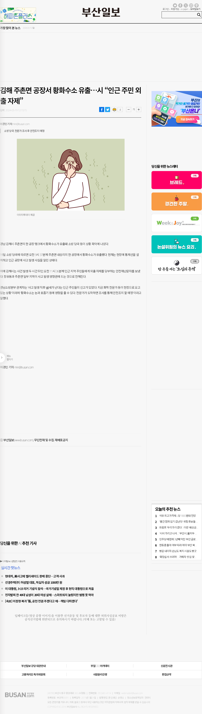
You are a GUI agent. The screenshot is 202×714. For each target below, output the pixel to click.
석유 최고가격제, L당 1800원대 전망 (177, 516)
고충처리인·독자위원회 (33, 674)
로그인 (166, 9)
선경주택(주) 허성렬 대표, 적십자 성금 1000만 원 (33, 582)
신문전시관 (166, 666)
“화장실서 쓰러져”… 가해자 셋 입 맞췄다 (179, 557)
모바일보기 (195, 9)
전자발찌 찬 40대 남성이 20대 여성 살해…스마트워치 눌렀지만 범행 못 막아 (49, 595)
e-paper (184, 9)
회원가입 (175, 9)
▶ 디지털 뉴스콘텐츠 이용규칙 (12, 561)
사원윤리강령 (100, 674)
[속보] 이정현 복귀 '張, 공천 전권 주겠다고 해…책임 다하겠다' (41, 601)
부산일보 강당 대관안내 (33, 666)
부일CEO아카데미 (100, 666)
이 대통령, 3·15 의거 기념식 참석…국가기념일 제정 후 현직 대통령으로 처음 (49, 588)
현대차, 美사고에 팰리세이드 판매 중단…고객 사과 (35, 576)
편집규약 (166, 674)
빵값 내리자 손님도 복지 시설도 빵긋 (177, 551)
